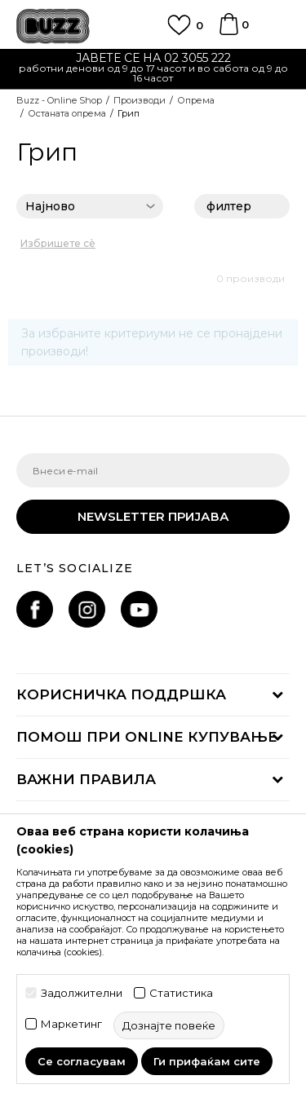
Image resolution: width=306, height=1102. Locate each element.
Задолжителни (81, 993)
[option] (153, 69)
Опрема (196, 100)
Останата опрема (67, 113)
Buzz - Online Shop (59, 100)
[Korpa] (228, 31)
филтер (241, 207)
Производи (139, 100)
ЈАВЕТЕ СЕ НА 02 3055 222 (153, 58)
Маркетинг (71, 1024)
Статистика (181, 993)
